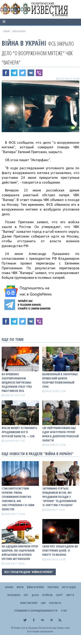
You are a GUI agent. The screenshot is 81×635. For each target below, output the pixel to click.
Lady (43, 603)
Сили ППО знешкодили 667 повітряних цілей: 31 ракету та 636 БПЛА (60, 550)
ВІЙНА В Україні (24, 43)
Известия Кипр (28, 603)
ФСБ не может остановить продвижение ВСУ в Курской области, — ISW (19, 432)
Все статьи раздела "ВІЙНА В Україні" (28, 572)
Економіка (13, 595)
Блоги (20, 587)
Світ (26, 595)
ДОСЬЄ (35, 595)
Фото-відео (69, 587)
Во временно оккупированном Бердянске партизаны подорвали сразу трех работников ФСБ (17, 382)
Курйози (47, 595)
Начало (9, 587)
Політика (53, 587)
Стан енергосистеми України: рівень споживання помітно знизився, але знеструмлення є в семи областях (18, 498)
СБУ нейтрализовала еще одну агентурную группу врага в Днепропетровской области (60, 434)
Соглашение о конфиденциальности (35, 610)
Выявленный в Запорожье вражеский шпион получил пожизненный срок (60, 380)
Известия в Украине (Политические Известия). (42, 627)
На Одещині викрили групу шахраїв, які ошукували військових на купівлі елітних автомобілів (20, 552)
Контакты (55, 603)
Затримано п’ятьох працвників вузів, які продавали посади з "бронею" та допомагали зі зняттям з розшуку (59, 496)
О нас (64, 610)
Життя (70, 595)
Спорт (59, 595)
